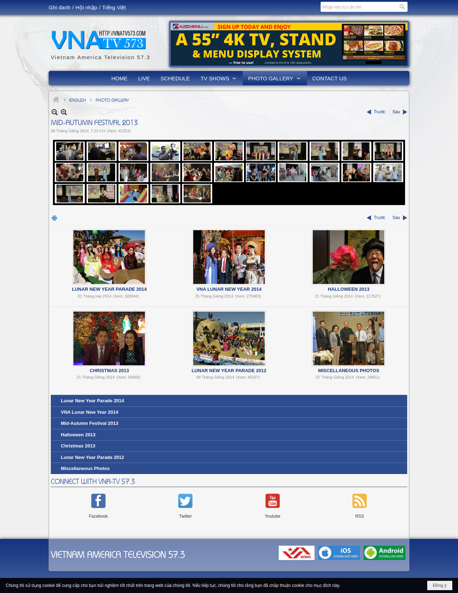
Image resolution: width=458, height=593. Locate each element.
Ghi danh (59, 7)
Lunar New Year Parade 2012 (228, 370)
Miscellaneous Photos (348, 370)
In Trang (54, 218)
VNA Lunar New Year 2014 (229, 289)
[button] (219, 78)
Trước (379, 111)
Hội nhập (86, 7)
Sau (396, 111)
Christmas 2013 (109, 370)
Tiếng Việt (114, 7)
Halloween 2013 (348, 289)
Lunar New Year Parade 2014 (109, 289)
